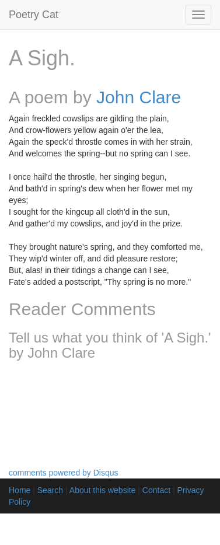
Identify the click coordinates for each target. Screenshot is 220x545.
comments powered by (63, 472)
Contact (156, 490)
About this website (102, 490)
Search (50, 490)
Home (19, 490)
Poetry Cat (33, 14)
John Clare (138, 97)
